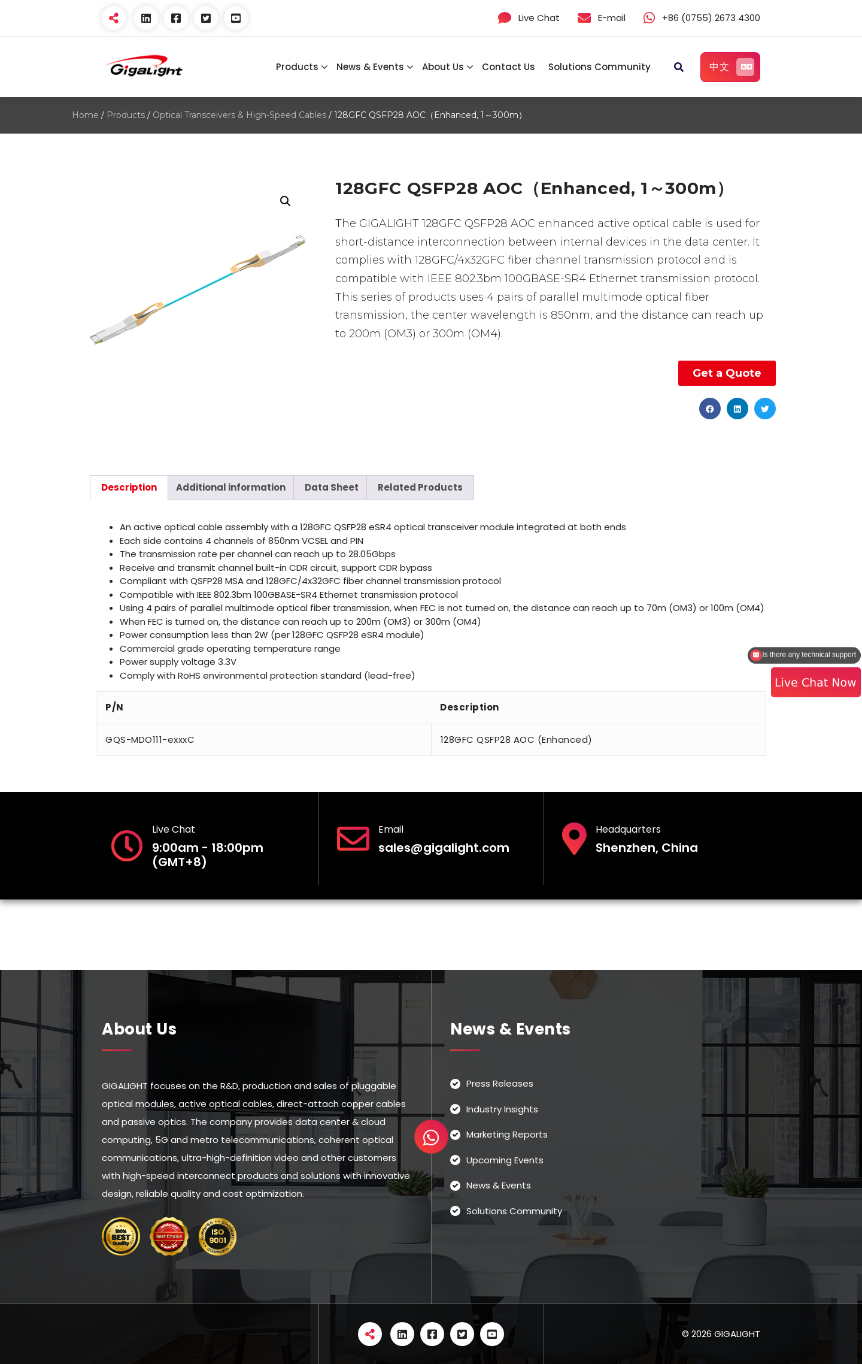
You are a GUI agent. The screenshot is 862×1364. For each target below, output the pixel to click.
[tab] (129, 487)
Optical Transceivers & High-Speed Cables (239, 115)
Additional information (231, 487)
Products (297, 67)
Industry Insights (502, 1109)
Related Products (420, 487)
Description (129, 487)
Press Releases (499, 1083)
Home (85, 115)
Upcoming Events (505, 1160)
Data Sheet (332, 487)
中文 (731, 67)
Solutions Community (599, 67)
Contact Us (508, 67)
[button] (710, 408)
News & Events (370, 67)
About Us (443, 67)
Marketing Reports (507, 1134)
